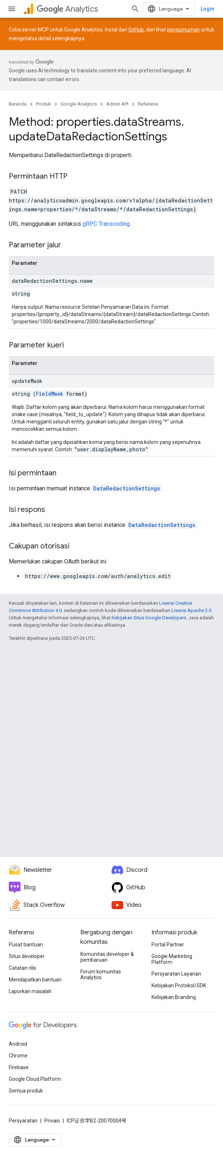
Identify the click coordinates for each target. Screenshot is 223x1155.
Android (18, 1044)
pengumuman (183, 30)
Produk (43, 104)
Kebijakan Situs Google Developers (149, 617)
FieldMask (49, 393)
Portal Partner (167, 944)
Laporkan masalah (30, 991)
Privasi (52, 1121)
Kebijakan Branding (173, 997)
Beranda (17, 104)
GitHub (136, 30)
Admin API (117, 104)
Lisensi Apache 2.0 (191, 610)
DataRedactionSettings (126, 488)
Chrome (18, 1056)
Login (207, 9)
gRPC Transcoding (106, 223)
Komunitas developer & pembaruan (107, 957)
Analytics (67, 9)
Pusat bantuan (26, 944)
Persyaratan (23, 1121)
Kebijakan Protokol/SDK (178, 985)
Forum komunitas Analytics (100, 974)
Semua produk (26, 1091)
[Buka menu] (11, 9)
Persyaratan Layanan (176, 974)
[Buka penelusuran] (135, 8)
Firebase (19, 1067)
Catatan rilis (22, 968)
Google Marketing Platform (171, 959)
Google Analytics (79, 104)
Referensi (148, 104)
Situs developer (27, 956)
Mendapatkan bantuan (35, 980)
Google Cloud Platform (35, 1079)
